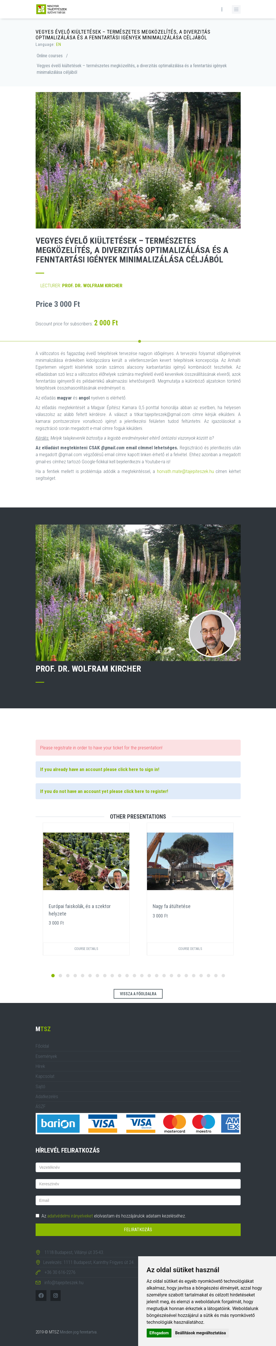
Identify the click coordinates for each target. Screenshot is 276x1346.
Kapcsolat (45, 1076)
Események (46, 1056)
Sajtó (40, 1086)
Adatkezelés (47, 1096)
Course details (86, 949)
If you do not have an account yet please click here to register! (104, 791)
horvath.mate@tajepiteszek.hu (185, 471)
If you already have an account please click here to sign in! (99, 769)
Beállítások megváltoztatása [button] (200, 1333)
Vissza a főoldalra (138, 994)
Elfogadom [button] (159, 1333)
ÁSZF (41, 1106)
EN (58, 44)
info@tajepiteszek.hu (63, 1282)
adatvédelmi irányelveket (70, 1216)
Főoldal (42, 1046)
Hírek (40, 1066)
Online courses (50, 55)
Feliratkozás (138, 1229)
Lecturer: (81, 285)
